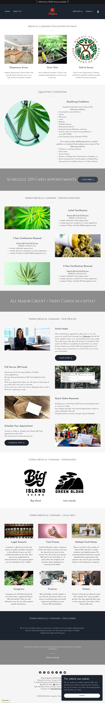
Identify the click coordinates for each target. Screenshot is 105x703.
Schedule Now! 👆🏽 (17, 443)
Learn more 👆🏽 (65, 358)
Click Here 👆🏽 (88, 179)
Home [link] (7, 11)
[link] (52, 11)
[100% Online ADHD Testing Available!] (52, 2)
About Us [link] (17, 11)
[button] (78, 11)
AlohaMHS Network (57, 689)
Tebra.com (86, 336)
